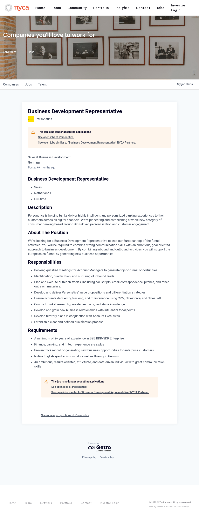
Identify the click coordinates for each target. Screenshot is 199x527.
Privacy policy (89, 457)
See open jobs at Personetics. (56, 137)
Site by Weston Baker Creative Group (169, 506)
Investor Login (110, 503)
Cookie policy (107, 457)
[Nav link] (40, 7)
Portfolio (66, 503)
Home (12, 503)
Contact (86, 503)
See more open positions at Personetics (65, 415)
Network (46, 503)
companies (11, 84)
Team (28, 503)
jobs (28, 84)
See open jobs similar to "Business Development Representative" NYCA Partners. (87, 142)
